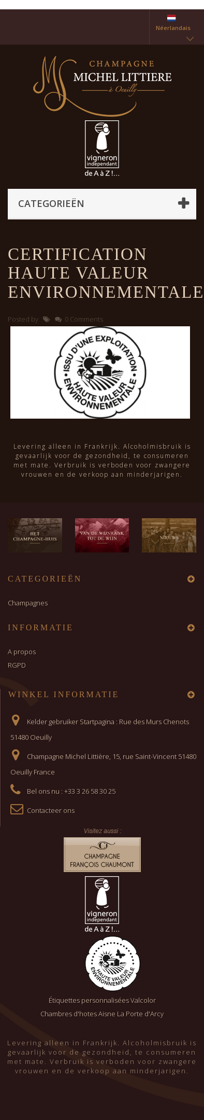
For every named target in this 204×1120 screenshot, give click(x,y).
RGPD (17, 665)
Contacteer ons (51, 810)
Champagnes (28, 602)
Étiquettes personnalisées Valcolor (102, 1000)
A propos (22, 651)
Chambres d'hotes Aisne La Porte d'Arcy (102, 1013)
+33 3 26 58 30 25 (89, 791)
